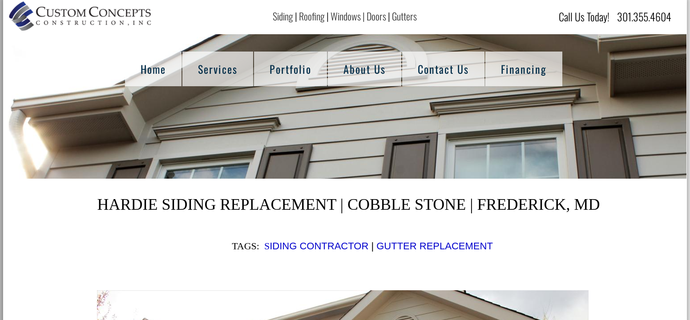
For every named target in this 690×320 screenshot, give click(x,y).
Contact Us (443, 69)
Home (153, 69)
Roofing (312, 16)
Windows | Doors (358, 16)
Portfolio (290, 69)
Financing (524, 69)
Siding (283, 16)
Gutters (405, 16)
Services (218, 69)
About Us (364, 69)
